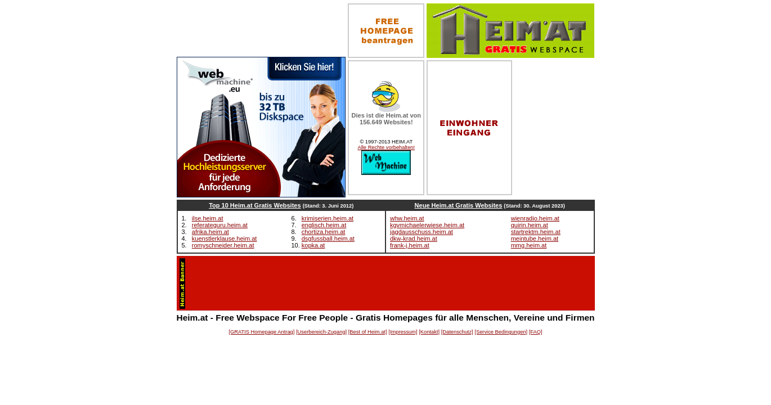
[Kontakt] (429, 332)
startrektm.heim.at (536, 231)
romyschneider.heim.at (223, 245)
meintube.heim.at (534, 238)
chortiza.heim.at (324, 231)
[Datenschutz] (457, 332)
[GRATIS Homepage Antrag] (261, 332)
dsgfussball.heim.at (328, 238)
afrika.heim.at (210, 231)
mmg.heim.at (529, 245)
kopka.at (313, 245)
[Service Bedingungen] (500, 332)
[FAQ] (536, 332)
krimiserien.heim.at (327, 218)
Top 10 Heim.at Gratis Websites (255, 205)
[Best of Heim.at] (367, 332)
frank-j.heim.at (409, 245)
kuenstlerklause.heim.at (224, 238)
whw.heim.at (407, 218)
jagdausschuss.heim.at (421, 231)
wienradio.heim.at (535, 218)
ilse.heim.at (207, 218)
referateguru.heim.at (220, 225)
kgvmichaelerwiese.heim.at (427, 225)
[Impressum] (402, 332)
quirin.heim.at (529, 225)
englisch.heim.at (324, 225)
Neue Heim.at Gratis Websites (459, 205)
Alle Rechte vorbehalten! (386, 147)
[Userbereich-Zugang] (321, 332)
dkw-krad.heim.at (413, 238)
